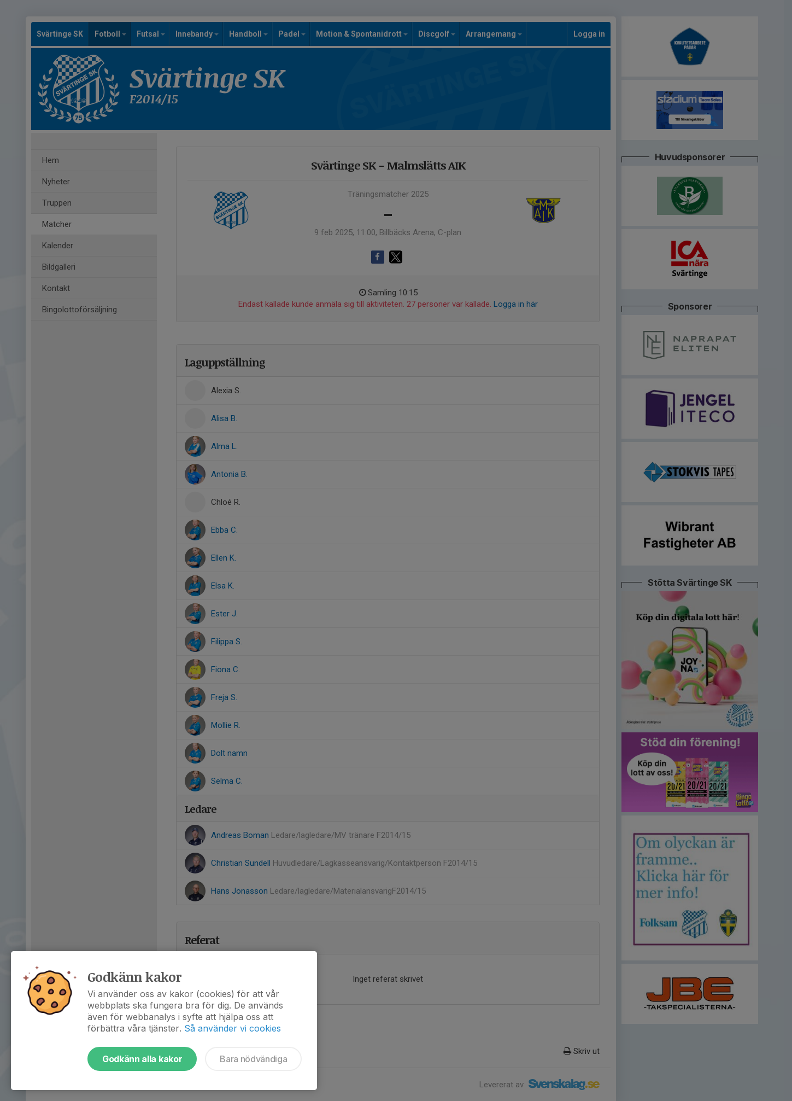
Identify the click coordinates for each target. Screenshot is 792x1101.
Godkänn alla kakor (142, 1058)
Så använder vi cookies (232, 1028)
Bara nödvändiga (253, 1058)
